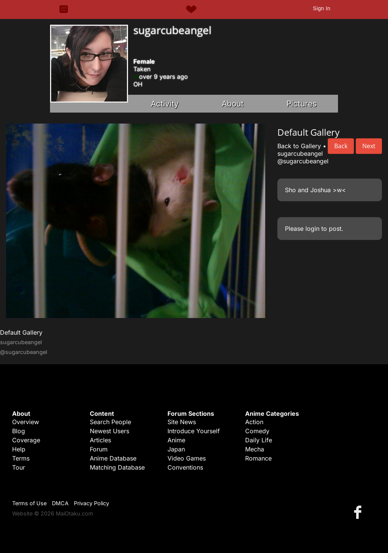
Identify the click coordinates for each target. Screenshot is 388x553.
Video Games (186, 458)
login (312, 228)
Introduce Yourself (193, 431)
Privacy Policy (91, 503)
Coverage (26, 440)
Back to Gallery (299, 146)
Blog (18, 431)
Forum (99, 449)
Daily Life (258, 440)
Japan (176, 449)
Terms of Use (29, 503)
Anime (176, 440)
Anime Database (113, 458)
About (233, 103)
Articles (100, 440)
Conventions (185, 467)
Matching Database (117, 467)
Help (18, 449)
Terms (21, 458)
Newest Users (109, 431)
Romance (258, 458)
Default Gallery (21, 332)
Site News (181, 422)
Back (340, 146)
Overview (25, 422)
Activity (165, 103)
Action (254, 422)
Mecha (254, 449)
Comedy (257, 431)
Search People (110, 422)
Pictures (301, 103)
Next (368, 146)
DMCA (60, 503)
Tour (18, 467)
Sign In (321, 8)
